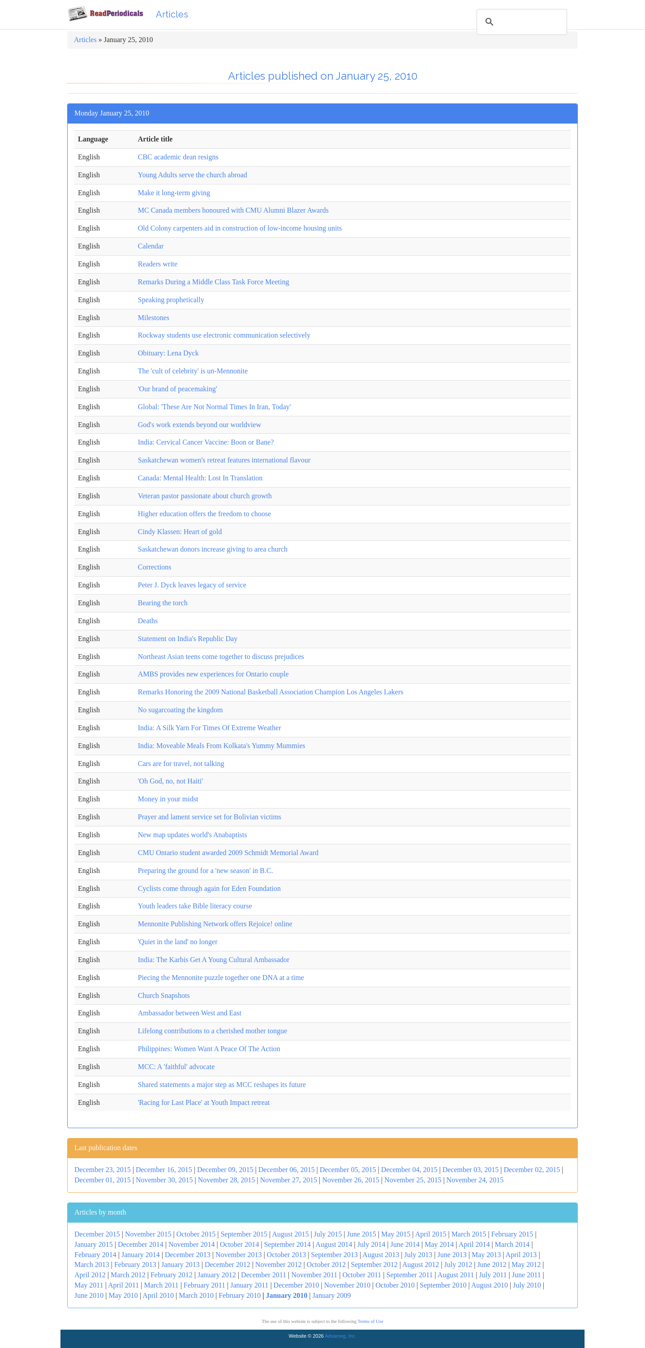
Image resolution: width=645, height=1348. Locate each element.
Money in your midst (168, 799)
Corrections (155, 567)
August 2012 (420, 1264)
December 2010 (296, 1285)
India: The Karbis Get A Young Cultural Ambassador (213, 959)
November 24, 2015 (475, 1180)
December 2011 (263, 1275)
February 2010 (240, 1295)
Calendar (151, 246)
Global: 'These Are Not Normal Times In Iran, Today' (214, 407)
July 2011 (493, 1275)
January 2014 (140, 1254)
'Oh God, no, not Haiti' (170, 781)
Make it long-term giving (174, 193)
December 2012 (227, 1264)
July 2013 (418, 1254)
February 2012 (171, 1275)
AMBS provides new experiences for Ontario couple (213, 674)
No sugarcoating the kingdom (180, 710)
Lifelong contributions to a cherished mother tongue (212, 1031)
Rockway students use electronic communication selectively (224, 335)
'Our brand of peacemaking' (177, 389)
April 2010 (158, 1295)
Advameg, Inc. (340, 1336)
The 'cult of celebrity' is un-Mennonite (193, 371)
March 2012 (128, 1275)
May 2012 (526, 1264)
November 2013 (238, 1254)
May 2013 (486, 1254)
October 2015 (196, 1234)
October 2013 (286, 1254)
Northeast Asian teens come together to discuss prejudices (221, 656)
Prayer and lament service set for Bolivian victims (209, 817)
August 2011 (456, 1275)
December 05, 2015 (348, 1169)
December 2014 (140, 1244)
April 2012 (90, 1275)
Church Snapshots (164, 995)
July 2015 (328, 1234)
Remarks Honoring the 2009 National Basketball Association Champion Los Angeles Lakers (271, 692)
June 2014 (404, 1244)
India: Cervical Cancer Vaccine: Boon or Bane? (206, 442)
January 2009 (332, 1295)
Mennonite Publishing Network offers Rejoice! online (215, 924)
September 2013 (334, 1254)
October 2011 (361, 1275)
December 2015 (97, 1234)
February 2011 (204, 1285)
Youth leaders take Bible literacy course (195, 906)
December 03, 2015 (471, 1169)
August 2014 (333, 1244)
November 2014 (191, 1244)
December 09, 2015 (225, 1169)
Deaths (148, 621)
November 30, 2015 (164, 1180)
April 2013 (521, 1254)
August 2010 (489, 1285)
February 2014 (95, 1254)
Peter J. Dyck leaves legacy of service (192, 585)
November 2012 (278, 1264)
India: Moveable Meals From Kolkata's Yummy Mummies (221, 745)
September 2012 (374, 1264)
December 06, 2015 (286, 1169)
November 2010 (347, 1285)
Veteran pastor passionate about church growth (205, 496)
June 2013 (451, 1254)
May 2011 (88, 1285)
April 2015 (431, 1234)
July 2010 (527, 1285)
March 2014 (512, 1244)
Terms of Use (370, 1321)
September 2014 (287, 1244)
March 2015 (469, 1234)
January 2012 (217, 1275)
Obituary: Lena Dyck (168, 353)
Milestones (153, 317)
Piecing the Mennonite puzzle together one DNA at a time (221, 977)
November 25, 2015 (413, 1180)
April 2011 (123, 1285)
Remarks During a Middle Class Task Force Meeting (213, 282)
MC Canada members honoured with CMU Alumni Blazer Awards (233, 210)
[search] (520, 22)
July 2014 (371, 1244)
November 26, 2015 (350, 1180)
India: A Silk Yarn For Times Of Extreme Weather (209, 728)
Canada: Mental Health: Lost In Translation (200, 478)
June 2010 (88, 1295)
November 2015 (148, 1234)
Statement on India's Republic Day (187, 638)
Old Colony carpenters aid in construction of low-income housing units (240, 228)
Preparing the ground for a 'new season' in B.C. (205, 870)
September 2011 (410, 1275)
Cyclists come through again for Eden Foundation (209, 888)
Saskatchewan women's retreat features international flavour (224, 460)
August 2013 (380, 1254)
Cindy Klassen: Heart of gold (180, 531)
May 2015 (395, 1234)
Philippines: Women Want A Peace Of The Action (209, 1049)
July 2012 (458, 1264)
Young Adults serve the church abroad (192, 175)
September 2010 (443, 1285)
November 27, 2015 (288, 1180)
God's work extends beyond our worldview (199, 424)
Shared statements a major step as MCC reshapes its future (222, 1084)
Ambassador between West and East (189, 1013)
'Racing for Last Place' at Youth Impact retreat (204, 1102)
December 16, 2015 (164, 1169)
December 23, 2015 (102, 1169)
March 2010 (196, 1295)
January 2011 (249, 1285)
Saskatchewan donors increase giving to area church (213, 549)
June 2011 (526, 1275)
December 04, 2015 (409, 1169)
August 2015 (290, 1234)
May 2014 (439, 1244)
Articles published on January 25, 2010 (322, 75)
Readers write (157, 264)
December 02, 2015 (532, 1169)
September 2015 (243, 1234)
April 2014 (474, 1244)
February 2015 (512, 1234)
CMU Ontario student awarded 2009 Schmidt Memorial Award (228, 852)
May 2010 (123, 1295)
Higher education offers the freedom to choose (204, 514)
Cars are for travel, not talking (181, 763)
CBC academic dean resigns (178, 157)
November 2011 (314, 1275)
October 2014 (239, 1244)
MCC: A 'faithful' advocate (176, 1066)
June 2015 (361, 1234)
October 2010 (395, 1285)
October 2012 (326, 1264)
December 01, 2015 (102, 1180)
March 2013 (91, 1264)
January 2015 (93, 1244)
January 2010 (286, 1295)
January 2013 (180, 1264)
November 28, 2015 (226, 1180)
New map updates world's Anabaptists (192, 835)
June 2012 (491, 1264)
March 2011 (161, 1285)
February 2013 (135, 1264)
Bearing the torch (163, 603)
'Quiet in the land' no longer (178, 942)
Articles (172, 14)
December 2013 (188, 1254)
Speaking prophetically (171, 300)
